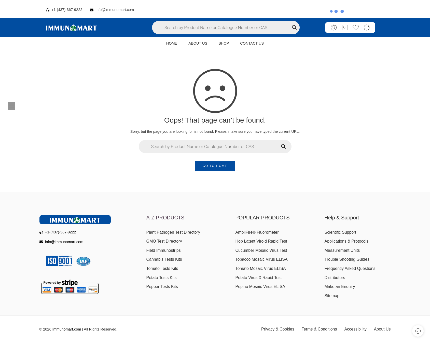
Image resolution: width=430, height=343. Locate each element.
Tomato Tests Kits (162, 268)
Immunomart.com (66, 329)
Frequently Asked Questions (350, 268)
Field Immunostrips (163, 250)
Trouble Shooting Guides (347, 259)
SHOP (223, 43)
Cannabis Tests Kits (164, 259)
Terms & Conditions (319, 329)
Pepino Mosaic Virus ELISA (260, 286)
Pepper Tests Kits (162, 286)
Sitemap (332, 296)
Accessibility (355, 329)
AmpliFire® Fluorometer (257, 232)
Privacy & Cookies (277, 329)
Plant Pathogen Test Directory (173, 232)
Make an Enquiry (340, 286)
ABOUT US (197, 43)
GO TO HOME (215, 166)
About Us (382, 329)
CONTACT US (252, 43)
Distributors (335, 277)
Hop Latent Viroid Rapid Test (261, 241)
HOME (171, 43)
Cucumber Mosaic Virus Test (261, 250)
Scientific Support (340, 232)
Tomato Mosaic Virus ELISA (260, 268)
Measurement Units (342, 250)
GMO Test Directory (164, 241)
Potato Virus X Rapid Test (258, 277)
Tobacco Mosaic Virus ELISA (261, 259)
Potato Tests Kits (161, 277)
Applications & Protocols (347, 241)
